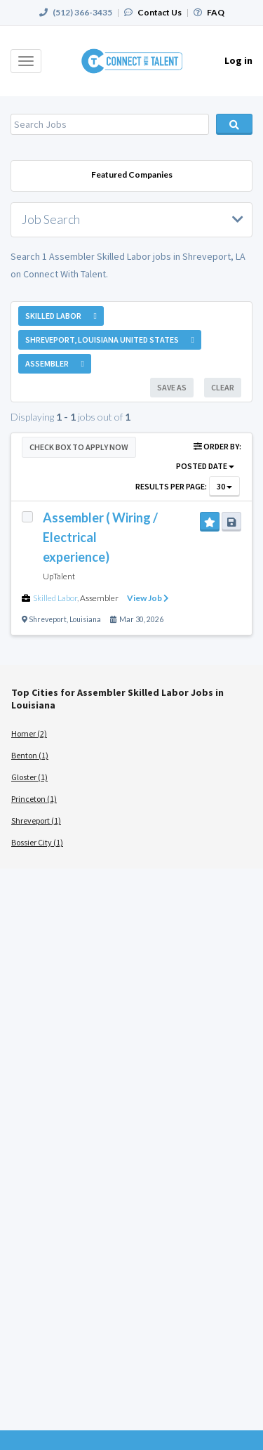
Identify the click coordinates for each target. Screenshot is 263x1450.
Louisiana (85, 619)
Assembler (99, 598)
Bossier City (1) (37, 842)
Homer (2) (29, 733)
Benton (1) (29, 755)
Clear (222, 387)
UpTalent (59, 576)
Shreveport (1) (36, 820)
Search (234, 124)
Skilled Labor (55, 598)
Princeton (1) (34, 798)
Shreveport (48, 619)
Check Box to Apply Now (78, 447)
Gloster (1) (29, 777)
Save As (172, 387)
